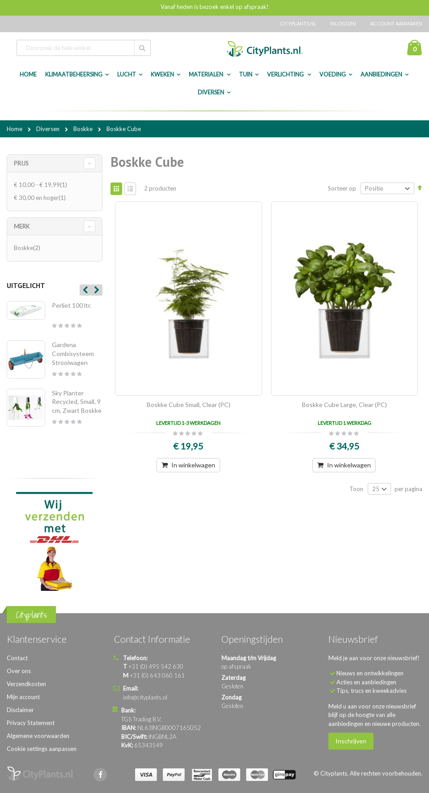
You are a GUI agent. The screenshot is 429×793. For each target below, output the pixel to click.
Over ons (19, 670)
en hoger (41, 197)
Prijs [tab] (21, 163)
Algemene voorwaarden (38, 735)
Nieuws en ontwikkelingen (370, 673)
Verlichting (286, 74)
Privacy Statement (31, 722)
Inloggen (343, 23)
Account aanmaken (396, 23)
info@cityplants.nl (145, 697)
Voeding (332, 74)
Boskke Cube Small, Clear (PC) (188, 404)
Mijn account (23, 696)
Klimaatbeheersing (73, 74)
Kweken (162, 74)
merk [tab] (22, 226)
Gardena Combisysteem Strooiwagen (73, 353)
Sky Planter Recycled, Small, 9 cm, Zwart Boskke (77, 401)
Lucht (126, 74)
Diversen (211, 92)
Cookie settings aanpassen (41, 748)
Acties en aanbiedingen (366, 682)
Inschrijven (351, 741)
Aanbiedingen (381, 74)
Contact (17, 658)
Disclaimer (20, 709)
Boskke (83, 128)
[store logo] (265, 49)
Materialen (206, 74)
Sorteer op (342, 188)
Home (15, 128)
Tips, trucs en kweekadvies (371, 690)
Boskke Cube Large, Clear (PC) (344, 404)
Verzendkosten (26, 683)
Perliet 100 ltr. (71, 305)
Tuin (245, 74)
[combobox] (84, 48)
